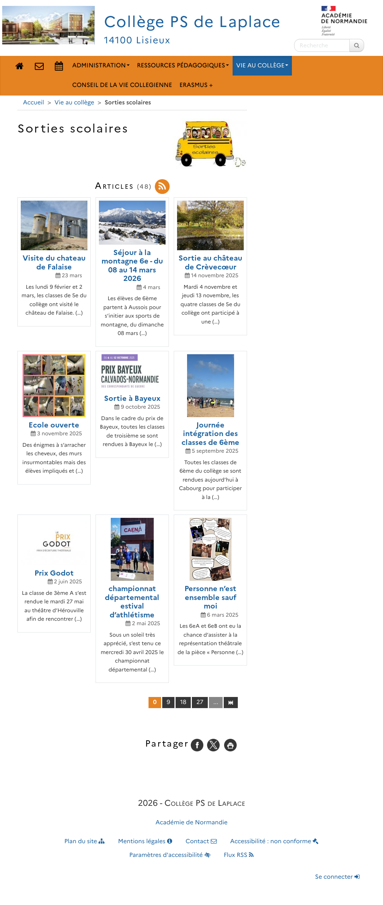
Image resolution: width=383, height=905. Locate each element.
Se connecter (337, 877)
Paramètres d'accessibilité (169, 855)
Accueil (33, 102)
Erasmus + (196, 85)
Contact (201, 841)
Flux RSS (239, 855)
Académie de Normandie (192, 822)
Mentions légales (145, 841)
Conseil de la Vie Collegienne (122, 85)
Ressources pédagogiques (183, 65)
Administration (101, 65)
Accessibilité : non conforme (274, 841)
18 (183, 702)
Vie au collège (262, 65)
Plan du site (84, 841)
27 (199, 702)
